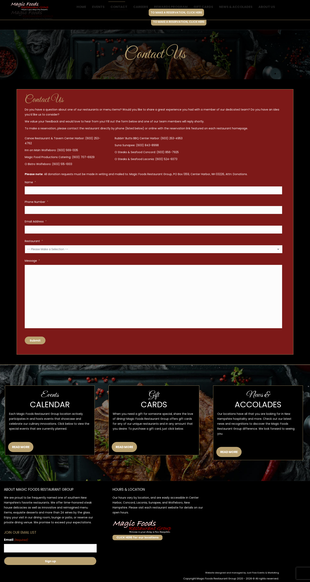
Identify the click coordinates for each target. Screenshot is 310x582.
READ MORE (20, 447)
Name (30, 182)
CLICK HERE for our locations (137, 537)
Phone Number (36, 202)
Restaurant (34, 241)
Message (32, 261)
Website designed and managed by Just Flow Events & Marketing (242, 572)
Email (16, 539)
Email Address (36, 221)
